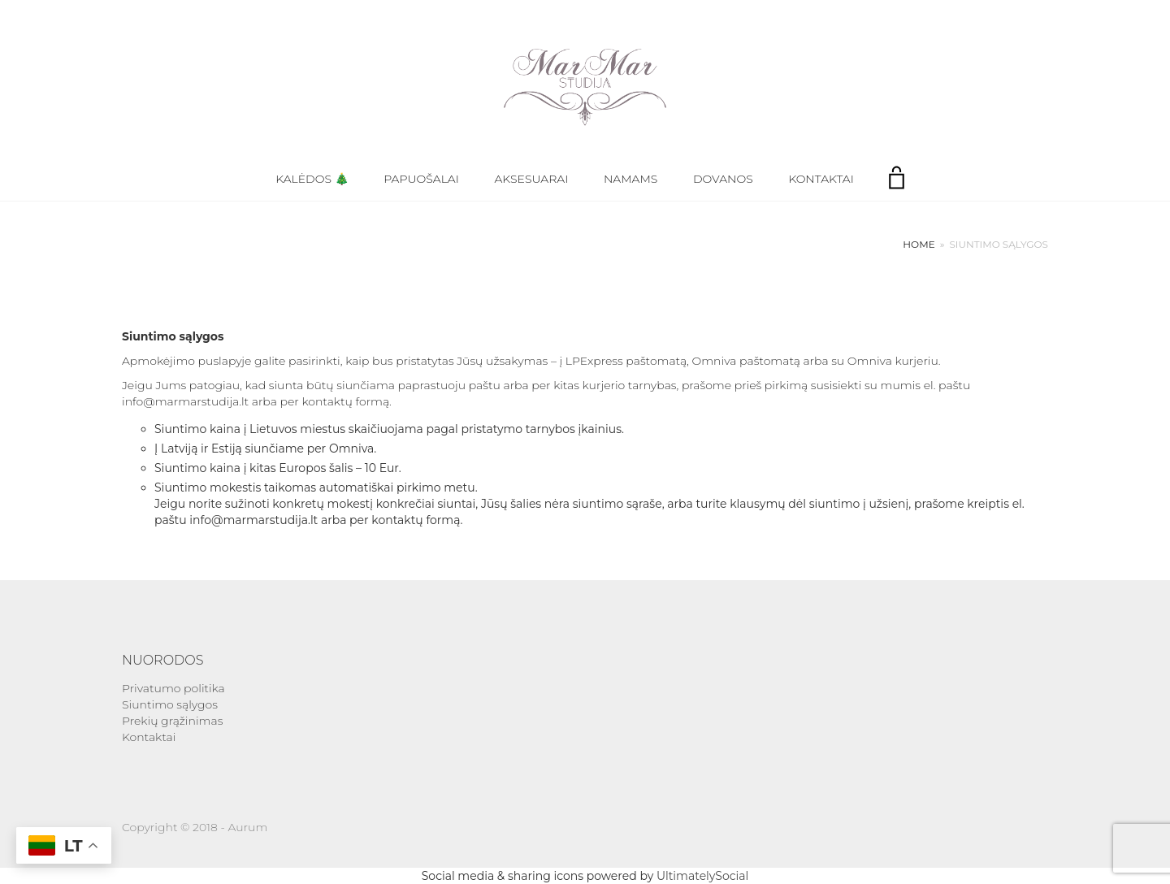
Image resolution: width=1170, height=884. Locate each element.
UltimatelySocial (702, 876)
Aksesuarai (532, 178)
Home (918, 244)
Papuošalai (421, 178)
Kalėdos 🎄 (311, 178)
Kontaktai (820, 178)
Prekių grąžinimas (172, 720)
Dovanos (723, 178)
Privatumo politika (173, 688)
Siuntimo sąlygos (170, 704)
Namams (630, 178)
